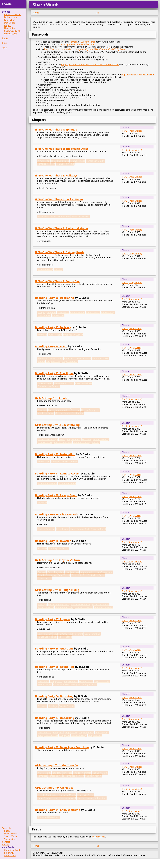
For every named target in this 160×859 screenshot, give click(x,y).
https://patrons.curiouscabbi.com (137, 74)
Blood (62, 439)
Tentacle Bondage (64, 607)
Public (7, 831)
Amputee (51, 312)
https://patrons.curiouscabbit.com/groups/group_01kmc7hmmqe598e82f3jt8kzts (84, 49)
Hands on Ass (72, 572)
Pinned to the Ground (48, 386)
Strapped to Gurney (73, 334)
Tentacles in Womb (103, 607)
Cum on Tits (58, 315)
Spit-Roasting (65, 636)
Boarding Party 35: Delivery (53, 327)
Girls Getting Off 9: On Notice (54, 787)
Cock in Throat (76, 633)
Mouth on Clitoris (100, 604)
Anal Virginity (44, 772)
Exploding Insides (60, 160)
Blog (4, 43)
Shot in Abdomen (67, 483)
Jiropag (7, 25)
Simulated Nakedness (48, 817)
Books (5, 38)
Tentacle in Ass (77, 160)
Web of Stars (10, 33)
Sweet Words (10, 833)
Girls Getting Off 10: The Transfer (56, 765)
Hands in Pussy (45, 269)
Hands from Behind (60, 216)
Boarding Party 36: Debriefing (54, 298)
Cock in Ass (63, 312)
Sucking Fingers (85, 798)
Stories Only (10, 855)
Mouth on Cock (102, 681)
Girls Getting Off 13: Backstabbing (57, 425)
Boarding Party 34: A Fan (51, 346)
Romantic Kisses (61, 684)
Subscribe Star (88, 41)
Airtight (41, 312)
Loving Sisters (86, 681)
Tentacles (42, 775)
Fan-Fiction (9, 20)
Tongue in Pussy (70, 361)
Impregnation (87, 572)
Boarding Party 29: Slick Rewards (56, 514)
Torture (95, 442)
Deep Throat (62, 529)
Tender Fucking (79, 735)
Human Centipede (90, 410)
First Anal (86, 439)
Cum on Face (44, 315)
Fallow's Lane (10, 17)
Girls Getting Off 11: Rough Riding (57, 590)
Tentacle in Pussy (46, 163)
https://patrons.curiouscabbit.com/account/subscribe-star (90, 64)
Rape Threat (64, 575)
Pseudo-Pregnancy (47, 575)
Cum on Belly (107, 312)
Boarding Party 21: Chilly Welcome (57, 810)
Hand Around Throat (48, 798)
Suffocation (100, 798)
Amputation (43, 160)
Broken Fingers (45, 383)
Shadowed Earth (12, 31)
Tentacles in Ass (56, 775)
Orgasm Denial (62, 413)
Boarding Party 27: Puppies (52, 619)
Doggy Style (56, 681)
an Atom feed (98, 836)
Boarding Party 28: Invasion (53, 541)
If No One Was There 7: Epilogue (56, 129)
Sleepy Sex (76, 684)
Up (97, 12)
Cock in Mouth (77, 312)
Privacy (5, 844)
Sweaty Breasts (66, 706)
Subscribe (7, 828)
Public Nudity (55, 334)
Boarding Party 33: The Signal (54, 373)
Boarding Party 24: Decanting (54, 696)
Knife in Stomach (69, 461)
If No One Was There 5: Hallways (56, 175)
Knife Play (64, 548)
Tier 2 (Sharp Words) (132, 130)
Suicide (41, 361)
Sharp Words (10, 836)
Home (36, 12)
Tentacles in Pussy (84, 607)
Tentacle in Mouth (95, 160)
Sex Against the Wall (48, 735)
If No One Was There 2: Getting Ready (59, 252)
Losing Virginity (100, 772)
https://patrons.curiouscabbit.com (77, 44)
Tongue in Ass (53, 361)
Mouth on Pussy (100, 358)
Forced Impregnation (58, 410)
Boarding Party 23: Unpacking (54, 718)
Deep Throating (92, 633)
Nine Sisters (10, 28)
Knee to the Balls (83, 383)
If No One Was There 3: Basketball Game (61, 228)
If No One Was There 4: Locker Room (59, 199)
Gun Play (52, 548)
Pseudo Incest (45, 684)
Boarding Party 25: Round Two (55, 667)
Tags (4, 47)
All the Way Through (48, 439)
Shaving (58, 269)
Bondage (42, 410)
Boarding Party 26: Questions (54, 648)
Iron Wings (9, 23)
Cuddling (68, 358)
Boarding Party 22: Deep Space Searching (62, 747)
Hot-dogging (101, 732)
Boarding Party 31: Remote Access (57, 473)
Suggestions (10, 839)
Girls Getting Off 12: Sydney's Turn (57, 560)
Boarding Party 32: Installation (55, 454)
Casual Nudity (56, 358)
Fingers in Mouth (67, 795)
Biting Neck (43, 216)
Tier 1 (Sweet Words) (132, 299)
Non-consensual (68, 798)
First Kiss (67, 772)
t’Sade (7, 4)
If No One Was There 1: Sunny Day (57, 281)
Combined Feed (12, 850)
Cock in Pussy (93, 312)
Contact (6, 842)
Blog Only (9, 853)
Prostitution (77, 413)
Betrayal (42, 572)
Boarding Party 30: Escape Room (56, 495)
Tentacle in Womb (65, 163)
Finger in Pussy (86, 732)
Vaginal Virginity (93, 775)
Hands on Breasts (80, 216)
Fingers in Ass (73, 439)
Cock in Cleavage (46, 529)
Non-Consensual (104, 572)
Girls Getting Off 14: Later (52, 398)
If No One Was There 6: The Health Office (62, 148)
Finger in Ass (71, 732)
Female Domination (47, 795)
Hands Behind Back (64, 383)
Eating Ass (58, 732)
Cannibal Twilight (12, 14)
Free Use (75, 410)
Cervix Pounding (56, 572)
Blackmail (42, 358)
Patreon (74, 41)
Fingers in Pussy (83, 358)
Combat (55, 461)
